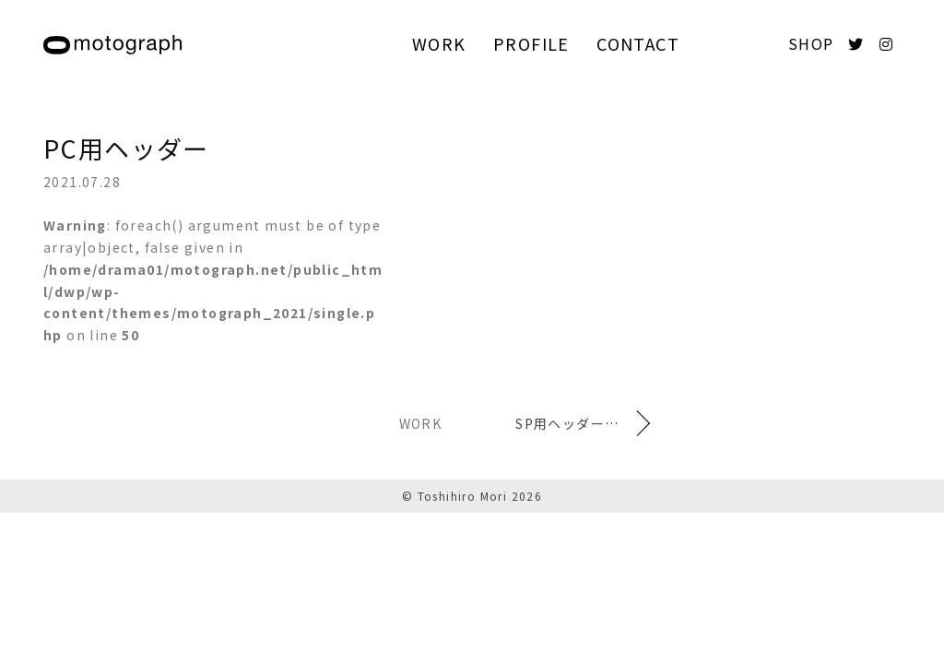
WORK (439, 43)
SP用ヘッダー (560, 423)
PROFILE (531, 43)
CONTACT (637, 43)
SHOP (811, 43)
